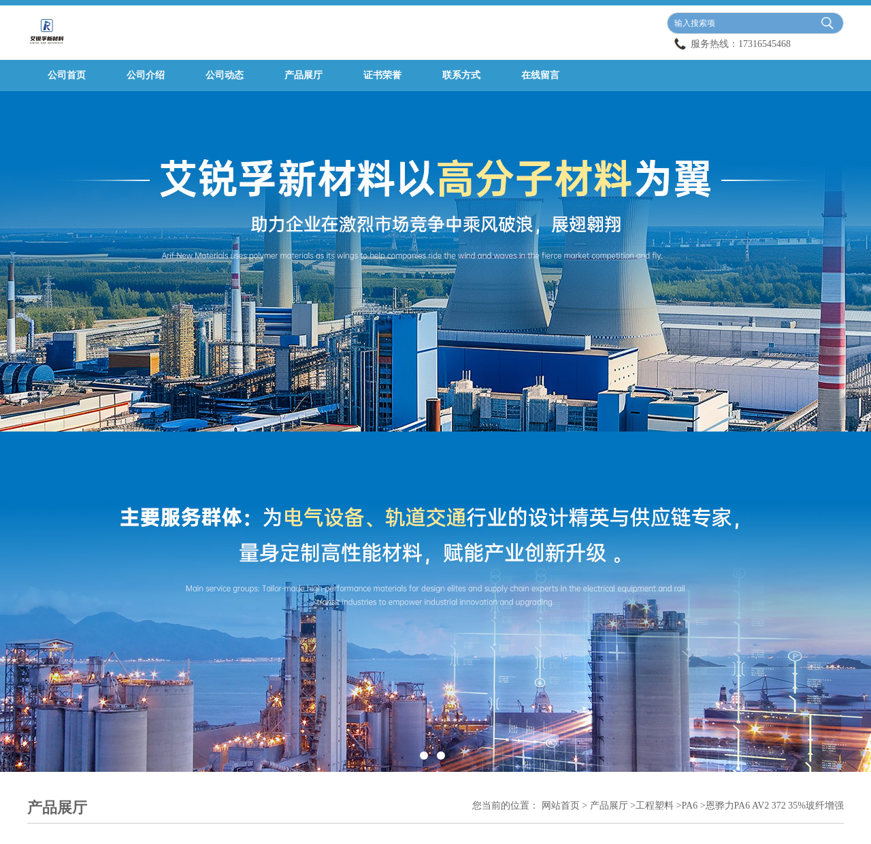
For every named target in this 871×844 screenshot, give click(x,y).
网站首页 (561, 805)
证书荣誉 (382, 75)
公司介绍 (146, 75)
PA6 (690, 805)
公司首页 (67, 75)
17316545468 (764, 44)
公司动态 (225, 75)
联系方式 (461, 75)
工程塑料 (655, 805)
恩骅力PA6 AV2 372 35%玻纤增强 (775, 805)
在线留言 (540, 75)
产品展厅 (303, 75)
